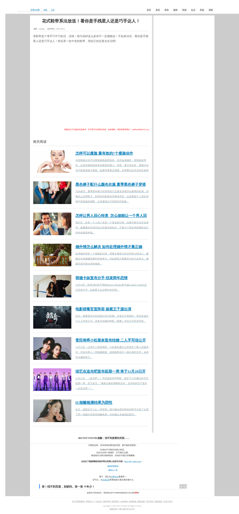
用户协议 (149, 501)
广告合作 (98, 501)
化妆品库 (106, 480)
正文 (53, 10)
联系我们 (115, 501)
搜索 (211, 10)
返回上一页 (113, 470)
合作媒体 (124, 501)
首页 (149, 10)
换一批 (183, 487)
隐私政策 (141, 501)
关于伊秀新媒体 (78, 501)
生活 (193, 10)
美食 (202, 10)
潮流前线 (158, 501)
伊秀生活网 (35, 10)
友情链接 (132, 501)
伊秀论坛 (114, 477)
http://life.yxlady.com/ (133, 461)
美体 (166, 10)
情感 (184, 10)
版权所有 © (114, 509)
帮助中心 (89, 501)
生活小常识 (168, 501)
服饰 (175, 10)
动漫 (45, 10)
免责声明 (107, 501)
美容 (158, 10)
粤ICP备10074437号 (127, 509)
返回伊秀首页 (112, 466)
